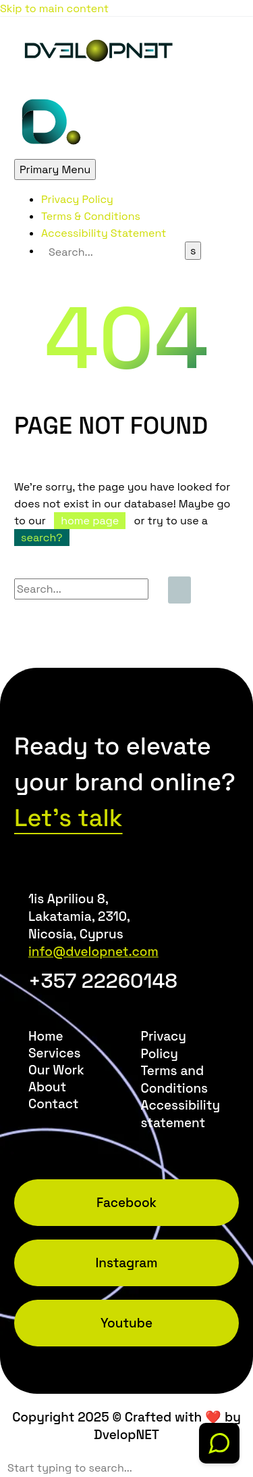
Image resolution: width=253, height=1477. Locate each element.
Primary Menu (55, 169)
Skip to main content (54, 8)
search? (42, 537)
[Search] (113, 252)
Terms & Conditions (90, 216)
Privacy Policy (77, 199)
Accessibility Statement (103, 233)
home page (90, 521)
